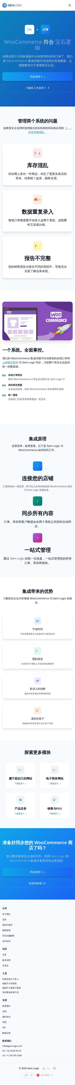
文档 (4, 1011)
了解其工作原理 (37, 88)
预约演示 (6, 1016)
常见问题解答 (8, 935)
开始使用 (37, 76)
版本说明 (6, 960)
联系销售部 (37, 883)
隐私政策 (6, 930)
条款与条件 (7, 924)
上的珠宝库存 (10, 362)
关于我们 (6, 914)
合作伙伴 (6, 941)
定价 (4, 919)
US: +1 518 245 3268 (12, 1055)
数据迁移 (6, 1033)
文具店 (5, 965)
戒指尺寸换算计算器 (11, 987)
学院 (4, 1022)
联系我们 (6, 1005)
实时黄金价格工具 (10, 992)
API (4, 1027)
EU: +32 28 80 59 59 (11, 1050)
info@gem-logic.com (12, 1046)
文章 (4, 954)
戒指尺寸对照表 (9, 983)
